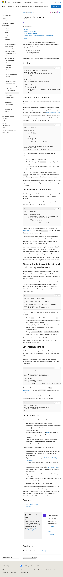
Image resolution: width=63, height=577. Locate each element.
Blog (22, 569)
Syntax (26, 29)
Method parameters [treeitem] (11, 81)
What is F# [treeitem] (6, 21)
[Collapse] (17, 12)
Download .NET (56, 6)
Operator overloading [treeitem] (11, 86)
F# (32, 12)
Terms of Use (5, 572)
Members (29, 506)
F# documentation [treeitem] (8, 18)
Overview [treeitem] (7, 30)
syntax (48, 432)
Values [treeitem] (6, 37)
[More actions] (59, 12)
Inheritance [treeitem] (9, 95)
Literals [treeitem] (6, 32)
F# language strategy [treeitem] (8, 23)
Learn (24, 12)
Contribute (29, 569)
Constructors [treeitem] (9, 69)
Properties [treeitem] (8, 76)
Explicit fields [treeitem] (9, 88)
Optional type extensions (30, 33)
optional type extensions (53, 112)
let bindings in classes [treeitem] (11, 72)
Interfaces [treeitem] (8, 65)
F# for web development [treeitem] (9, 130)
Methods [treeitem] (8, 79)
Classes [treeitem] (8, 62)
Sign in (59, 2)
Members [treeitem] (8, 67)
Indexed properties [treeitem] (10, 83)
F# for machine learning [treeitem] (9, 127)
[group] (42, 81)
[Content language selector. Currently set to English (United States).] (9, 566)
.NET (28, 12)
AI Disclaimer (5, 569)
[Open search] (55, 2)
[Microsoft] (3, 2)
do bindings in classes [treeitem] (11, 74)
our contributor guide (31, 529)
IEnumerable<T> (28, 230)
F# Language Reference (32, 504)
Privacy (36, 569)
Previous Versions (14, 569)
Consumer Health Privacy (47, 569)
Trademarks (13, 572)
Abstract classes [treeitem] (10, 97)
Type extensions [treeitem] (10, 93)
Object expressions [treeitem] (10, 90)
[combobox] (10, 15)
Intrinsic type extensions (30, 31)
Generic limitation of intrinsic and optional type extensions (38, 35)
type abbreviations (53, 467)
